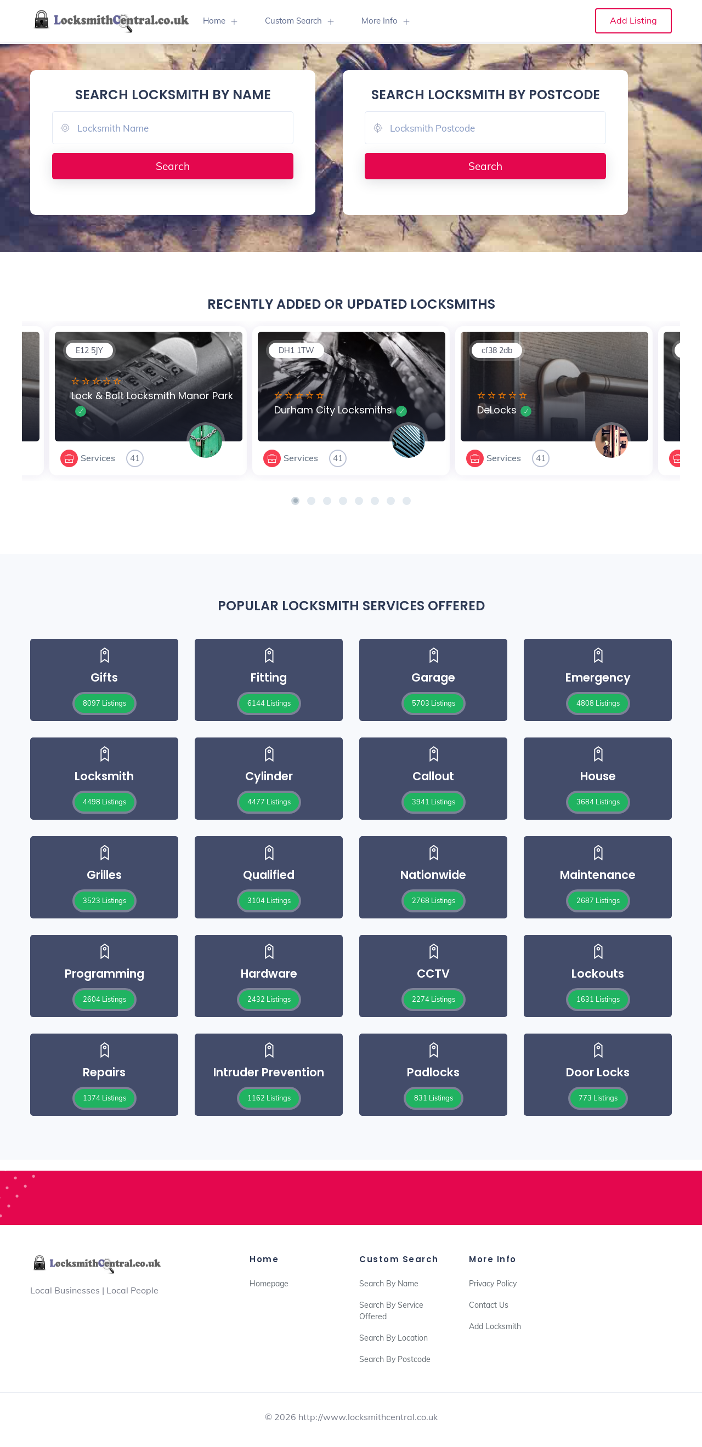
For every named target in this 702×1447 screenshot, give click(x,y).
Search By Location (393, 1338)
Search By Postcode (395, 1359)
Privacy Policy (493, 1284)
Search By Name (388, 1284)
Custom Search (293, 20)
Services (98, 457)
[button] (295, 501)
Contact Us (488, 1305)
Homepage (269, 1284)
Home (214, 20)
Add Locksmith (495, 1326)
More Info (379, 20)
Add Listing (633, 20)
